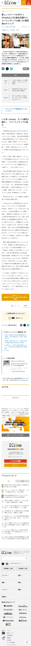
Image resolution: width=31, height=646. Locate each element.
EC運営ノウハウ (5, 30)
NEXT (26, 306)
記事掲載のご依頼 (8, 568)
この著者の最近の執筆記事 (18, 371)
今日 (9, 481)
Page (6, 90)
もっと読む (6, 350)
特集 (20, 582)
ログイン (15, 465)
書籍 (20, 590)
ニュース (5, 575)
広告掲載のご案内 (22, 568)
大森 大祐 (11, 26)
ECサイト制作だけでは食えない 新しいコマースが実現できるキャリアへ (19, 97)
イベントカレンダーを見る (15, 435)
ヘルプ (8, 630)
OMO (18, 30)
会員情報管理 (10, 635)
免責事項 (9, 637)
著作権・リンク (10, 633)
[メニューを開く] (2, 2)
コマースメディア (22, 131)
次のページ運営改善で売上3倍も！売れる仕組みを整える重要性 (15, 297)
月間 (22, 481)
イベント (5, 590)
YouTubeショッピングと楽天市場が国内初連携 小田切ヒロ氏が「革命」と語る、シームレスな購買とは (17, 517)
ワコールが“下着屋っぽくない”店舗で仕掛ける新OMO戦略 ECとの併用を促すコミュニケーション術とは (16, 531)
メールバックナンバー (15, 456)
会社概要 (9, 640)
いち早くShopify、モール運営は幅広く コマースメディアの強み (20, 82)
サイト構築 (12, 30)
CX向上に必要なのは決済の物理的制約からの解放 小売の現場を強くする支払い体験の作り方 (16, 336)
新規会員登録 (15, 461)
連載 (4, 582)
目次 (21, 75)
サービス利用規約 (11, 642)
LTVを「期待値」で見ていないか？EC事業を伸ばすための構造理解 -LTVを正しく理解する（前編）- (16, 524)
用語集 (5, 597)
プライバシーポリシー (12, 644)
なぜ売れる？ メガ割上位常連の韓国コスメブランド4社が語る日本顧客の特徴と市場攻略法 (16, 346)
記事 (20, 575)
